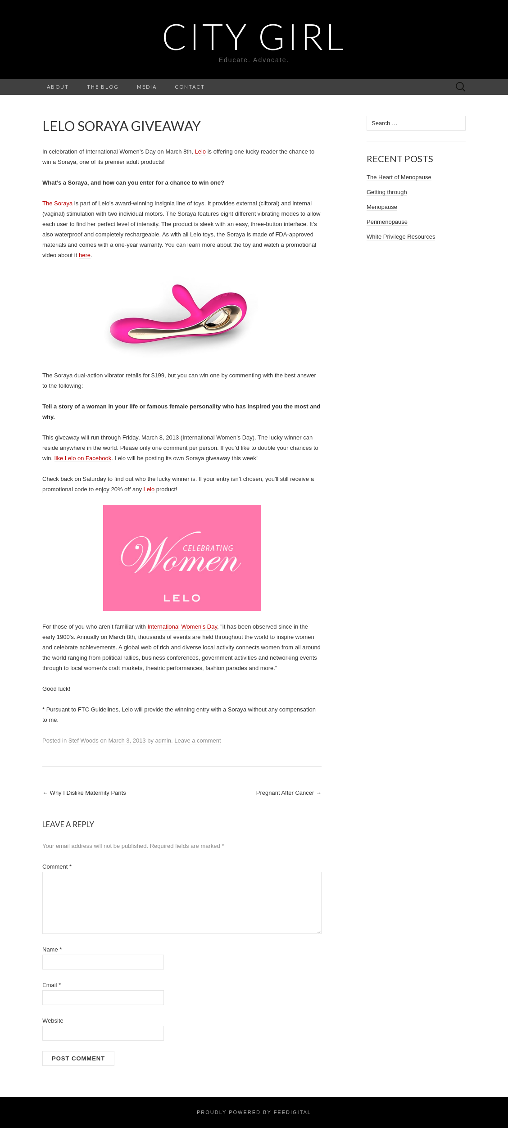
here (85, 255)
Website (53, 1020)
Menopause (382, 207)
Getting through (387, 192)
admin (163, 740)
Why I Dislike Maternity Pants (84, 792)
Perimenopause (387, 221)
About (58, 87)
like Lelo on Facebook (82, 458)
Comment (57, 866)
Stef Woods (83, 740)
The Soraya (57, 203)
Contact (190, 87)
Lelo (200, 151)
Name (52, 949)
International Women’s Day (182, 626)
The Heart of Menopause (399, 177)
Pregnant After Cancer (289, 792)
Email (51, 985)
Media (147, 87)
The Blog (103, 87)
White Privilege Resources (401, 236)
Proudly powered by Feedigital (254, 1112)
